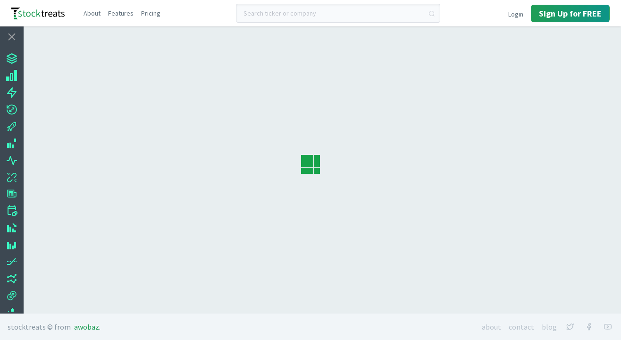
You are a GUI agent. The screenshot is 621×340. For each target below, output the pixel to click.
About (491, 327)
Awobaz (86, 327)
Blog (549, 327)
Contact (521, 327)
